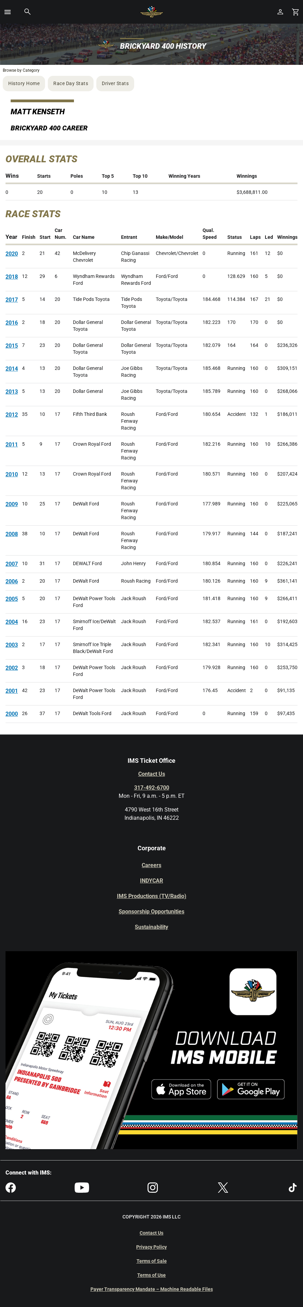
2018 (12, 276)
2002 (12, 668)
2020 (12, 253)
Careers (151, 865)
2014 (12, 368)
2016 (12, 322)
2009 (12, 504)
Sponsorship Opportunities (151, 911)
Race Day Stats (70, 83)
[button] (7, 12)
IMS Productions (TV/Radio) (151, 896)
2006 (12, 581)
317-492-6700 (151, 787)
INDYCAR (151, 880)
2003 (12, 645)
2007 (12, 564)
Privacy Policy (151, 1247)
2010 (12, 474)
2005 (12, 599)
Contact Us (151, 774)
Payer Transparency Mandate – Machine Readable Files (151, 1289)
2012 (12, 414)
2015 (12, 345)
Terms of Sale (152, 1261)
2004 (12, 622)
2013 (12, 391)
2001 (12, 691)
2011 (12, 444)
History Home (24, 83)
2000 (12, 714)
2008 (12, 534)
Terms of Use (151, 1275)
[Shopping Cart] (295, 12)
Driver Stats (115, 83)
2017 (12, 299)
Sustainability (151, 927)
